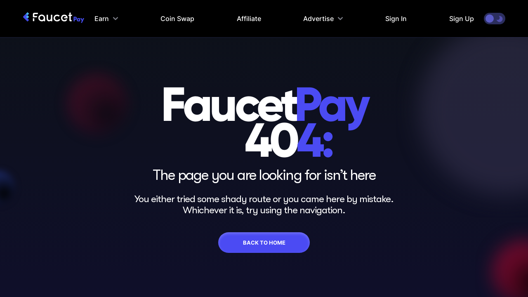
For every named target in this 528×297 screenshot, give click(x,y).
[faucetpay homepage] (54, 18)
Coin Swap (177, 18)
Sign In (396, 18)
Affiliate (249, 18)
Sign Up (461, 18)
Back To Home (264, 242)
